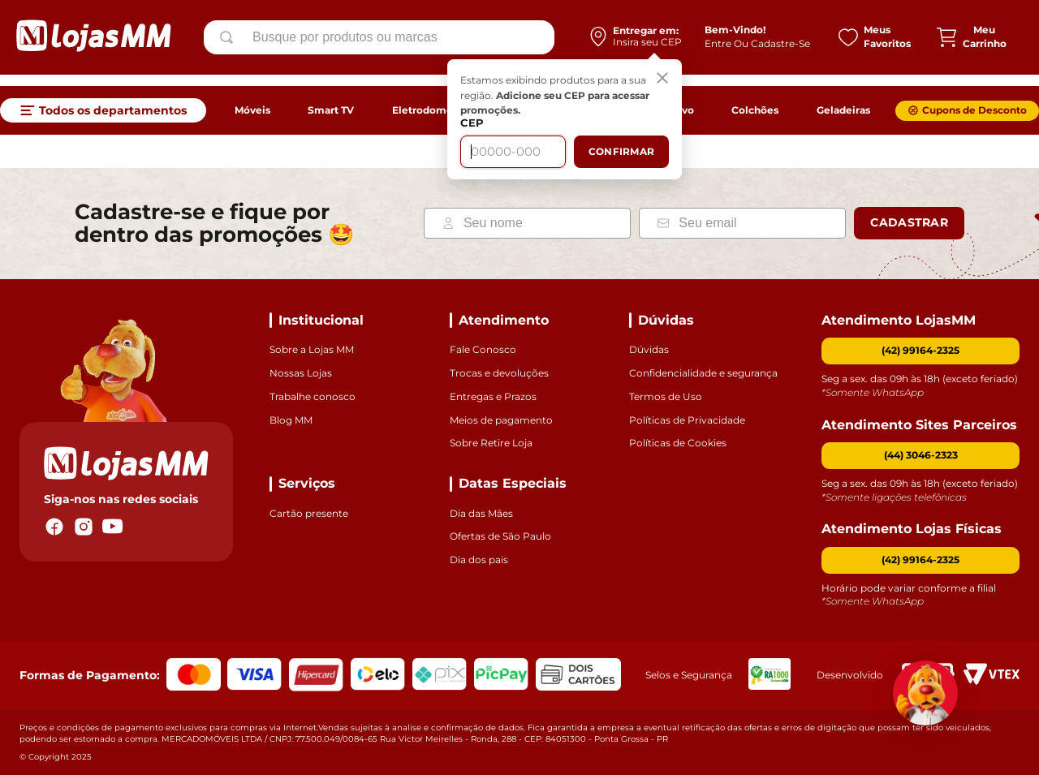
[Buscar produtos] (229, 43)
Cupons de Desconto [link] (974, 110)
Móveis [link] (252, 110)
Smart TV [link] (331, 110)
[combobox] (379, 43)
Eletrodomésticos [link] (437, 110)
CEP (469, 133)
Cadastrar (909, 222)
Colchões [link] (754, 110)
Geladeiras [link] (843, 110)
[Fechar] (659, 89)
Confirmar (618, 162)
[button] (920, 455)
